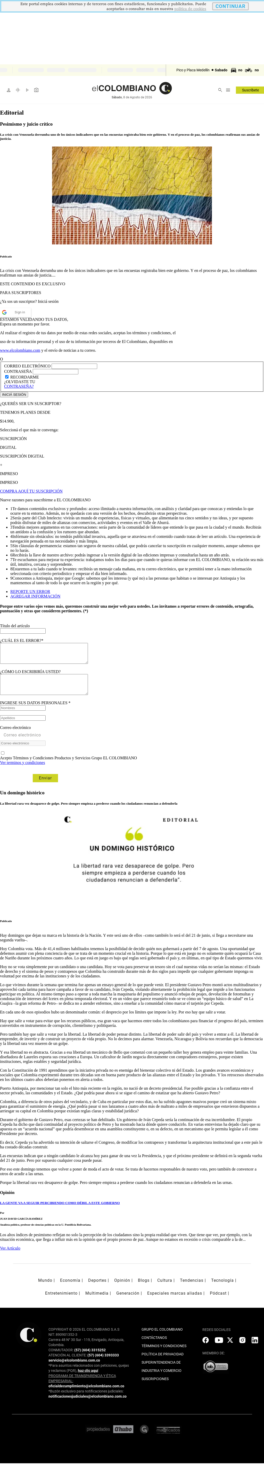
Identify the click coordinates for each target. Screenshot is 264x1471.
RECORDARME (24, 377)
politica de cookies (190, 8)
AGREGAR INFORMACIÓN (35, 596)
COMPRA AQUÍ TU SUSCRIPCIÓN (31, 491)
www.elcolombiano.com (20, 350)
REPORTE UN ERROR (30, 591)
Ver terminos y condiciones (22, 770)
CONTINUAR (230, 6)
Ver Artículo (10, 1256)
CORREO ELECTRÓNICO (27, 366)
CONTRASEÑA (18, 371)
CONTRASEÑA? (19, 386)
